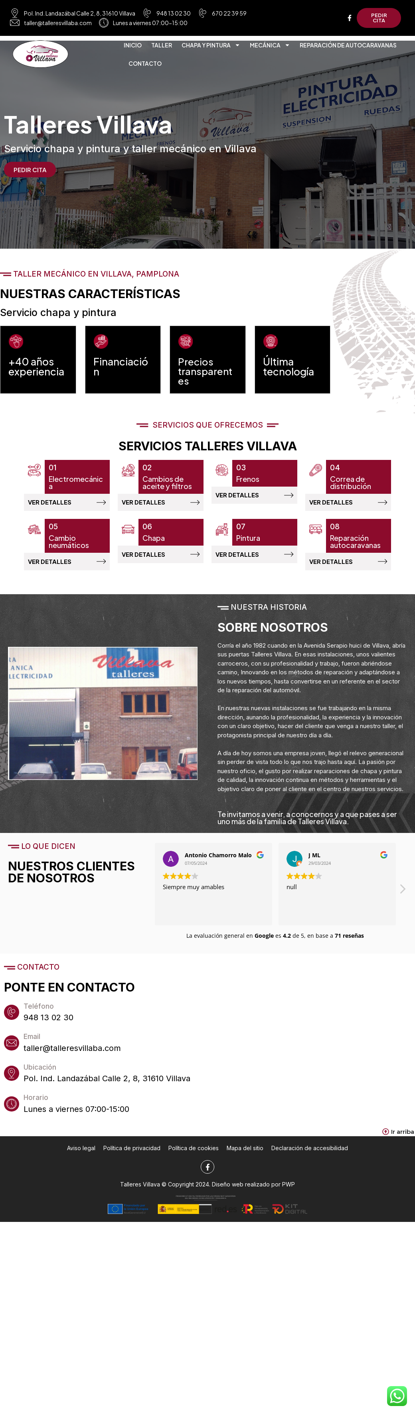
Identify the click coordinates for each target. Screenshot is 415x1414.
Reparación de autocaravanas (348, 46)
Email (34, 1050)
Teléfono (41, 1019)
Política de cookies (193, 1160)
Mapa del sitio (245, 1160)
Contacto (145, 65)
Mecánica (270, 46)
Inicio (133, 46)
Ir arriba (402, 1143)
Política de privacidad (131, 1160)
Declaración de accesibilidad (309, 1160)
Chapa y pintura (211, 46)
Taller (161, 46)
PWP (288, 1196)
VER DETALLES (49, 508)
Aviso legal (81, 1160)
